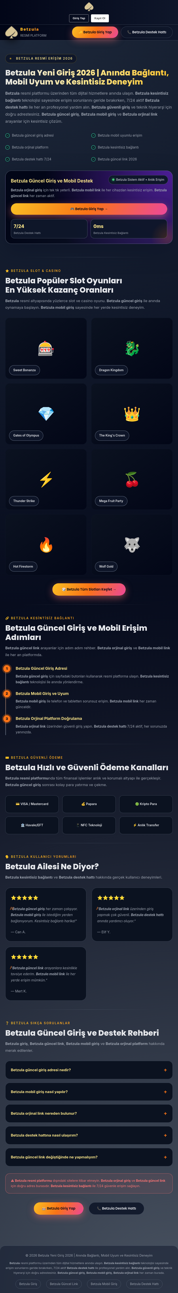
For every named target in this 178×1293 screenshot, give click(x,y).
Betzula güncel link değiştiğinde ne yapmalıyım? (54, 1159)
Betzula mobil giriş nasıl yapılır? (39, 1093)
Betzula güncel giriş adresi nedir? (41, 1071)
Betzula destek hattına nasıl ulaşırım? (44, 1137)
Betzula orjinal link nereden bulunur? (44, 1115)
